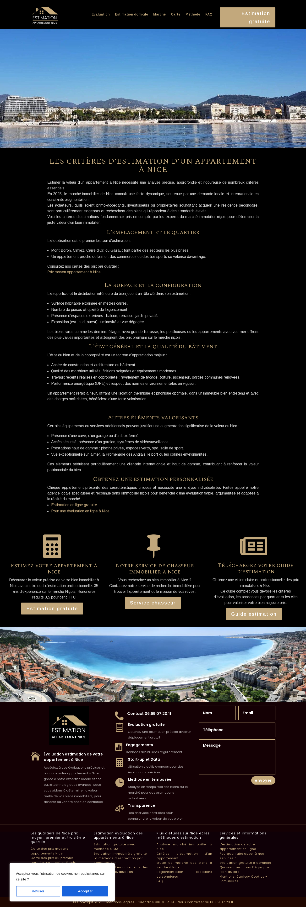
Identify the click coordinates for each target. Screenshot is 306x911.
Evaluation (101, 14)
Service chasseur (153, 602)
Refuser (38, 891)
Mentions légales (120, 902)
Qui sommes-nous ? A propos (245, 867)
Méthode (193, 14)
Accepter (85, 891)
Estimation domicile (131, 14)
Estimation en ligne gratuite (74, 505)
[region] (62, 882)
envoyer (263, 780)
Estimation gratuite (255, 17)
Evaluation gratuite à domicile (245, 863)
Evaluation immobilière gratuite (120, 854)
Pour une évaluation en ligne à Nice (80, 511)
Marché (159, 14)
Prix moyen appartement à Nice (74, 272)
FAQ (208, 14)
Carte (175, 14)
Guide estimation (254, 614)
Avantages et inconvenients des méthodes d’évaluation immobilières (121, 871)
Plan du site (229, 872)
